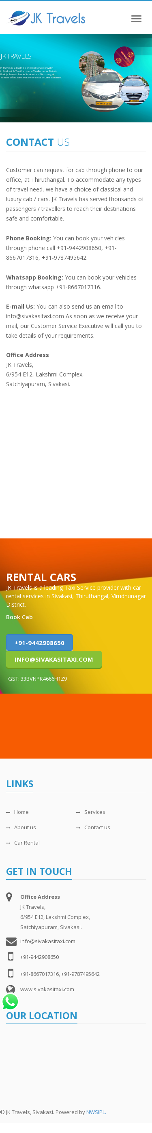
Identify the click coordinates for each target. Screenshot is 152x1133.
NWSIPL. (96, 1112)
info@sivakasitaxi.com (54, 659)
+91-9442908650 (39, 643)
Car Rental (23, 842)
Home (17, 812)
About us (21, 827)
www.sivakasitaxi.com (47, 989)
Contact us (93, 827)
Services (90, 812)
